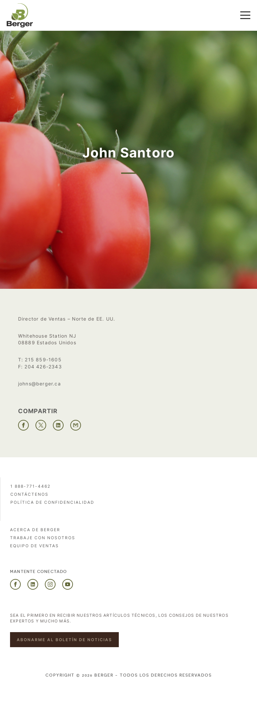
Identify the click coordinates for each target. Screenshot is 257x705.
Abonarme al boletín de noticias (64, 639)
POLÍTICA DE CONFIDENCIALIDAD (52, 502)
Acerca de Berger (35, 529)
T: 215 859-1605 (40, 359)
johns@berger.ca (39, 383)
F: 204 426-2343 (40, 366)
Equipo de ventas (34, 545)
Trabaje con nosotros (42, 537)
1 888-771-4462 (30, 486)
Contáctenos (29, 494)
